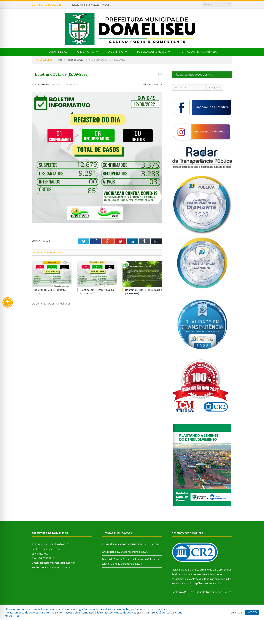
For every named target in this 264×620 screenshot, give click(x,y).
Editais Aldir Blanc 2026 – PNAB (90, 4)
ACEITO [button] (252, 612)
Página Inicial (57, 51)
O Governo (115, 51)
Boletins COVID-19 (152, 84)
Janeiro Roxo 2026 (112, 551)
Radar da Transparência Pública (213, 592)
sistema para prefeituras (217, 569)
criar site (194, 569)
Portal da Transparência (198, 51)
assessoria (197, 574)
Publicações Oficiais (151, 51)
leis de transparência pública (188, 583)
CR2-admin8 (42, 84)
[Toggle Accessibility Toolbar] (7, 302)
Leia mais (144, 612)
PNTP (187, 592)
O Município (85, 51)
